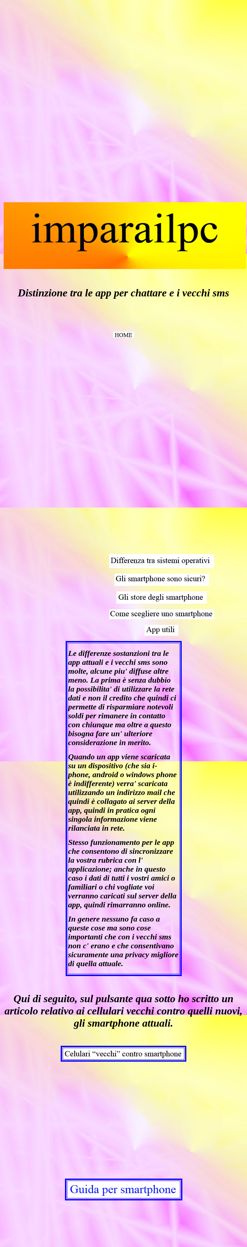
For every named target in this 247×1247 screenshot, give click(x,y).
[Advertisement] (52, 102)
